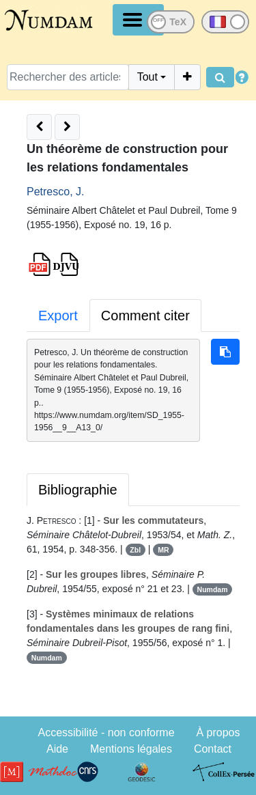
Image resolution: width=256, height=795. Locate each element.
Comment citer (145, 315)
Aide (57, 749)
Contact (212, 749)
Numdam (212, 589)
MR (163, 550)
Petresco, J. (55, 191)
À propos (218, 732)
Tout (147, 77)
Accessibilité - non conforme (106, 732)
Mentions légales (131, 749)
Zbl (135, 550)
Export (58, 315)
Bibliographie (77, 489)
